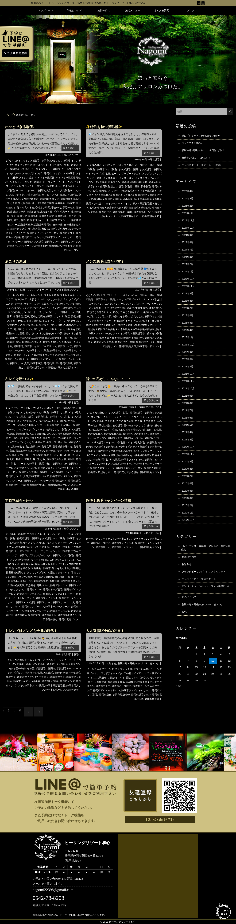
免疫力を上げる (68, 194)
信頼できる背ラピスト (99, 312)
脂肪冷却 (54, 581)
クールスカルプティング (100, 669)
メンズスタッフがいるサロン (145, 303)
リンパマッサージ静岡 (54, 312)
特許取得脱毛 (95, 434)
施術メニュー (132, 10)
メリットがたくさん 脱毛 (52, 429)
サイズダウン (30, 542)
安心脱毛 (117, 425)
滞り (28, 333)
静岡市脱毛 (105, 212)
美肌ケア (22, 216)
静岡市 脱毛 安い (40, 463)
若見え (28, 459)
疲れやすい (38, 333)
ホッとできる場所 (65, 186)
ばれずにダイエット (17, 160)
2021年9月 (187, 395)
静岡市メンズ (67, 681)
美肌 (12, 450)
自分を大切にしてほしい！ (196, 157)
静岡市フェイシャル (33, 237)
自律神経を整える (32, 342)
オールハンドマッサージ (56, 534)
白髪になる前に (121, 316)
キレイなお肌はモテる (19, 660)
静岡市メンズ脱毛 (33, 241)
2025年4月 (187, 198)
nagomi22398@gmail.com (53, 889)
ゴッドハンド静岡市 (64, 173)
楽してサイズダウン (38, 572)
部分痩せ (30, 585)
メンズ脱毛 (101, 182)
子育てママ (48, 320)
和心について (74, 10)
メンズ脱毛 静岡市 (44, 664)
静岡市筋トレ (49, 615)
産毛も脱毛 (155, 182)
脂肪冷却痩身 (25, 224)
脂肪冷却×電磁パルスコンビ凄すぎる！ (203, 150)
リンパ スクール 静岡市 (30, 190)
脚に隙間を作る (116, 681)
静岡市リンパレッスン (37, 611)
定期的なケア (14, 325)
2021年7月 (187, 410)
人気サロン (53, 190)
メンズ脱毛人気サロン (68, 664)
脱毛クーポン (51, 455)
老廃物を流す (46, 216)
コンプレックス (99, 417)
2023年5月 (187, 322)
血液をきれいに (51, 342)
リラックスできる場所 (36, 303)
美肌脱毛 (33, 216)
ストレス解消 (51, 295)
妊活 (67, 316)
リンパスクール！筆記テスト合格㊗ (201, 165)
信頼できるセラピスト (53, 564)
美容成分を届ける (62, 446)
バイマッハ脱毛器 (45, 177)
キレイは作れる (41, 421)
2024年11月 (188, 220)
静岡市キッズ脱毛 (27, 467)
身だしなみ (137, 316)
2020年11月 (188, 454)
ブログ (190, 10)
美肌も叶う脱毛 (24, 450)
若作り (19, 459)
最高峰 (125, 182)
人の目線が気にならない (42, 433)
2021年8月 (187, 403)
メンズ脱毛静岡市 (20, 559)
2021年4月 (187, 432)
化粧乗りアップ (51, 438)
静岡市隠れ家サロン (148, 346)
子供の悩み (105, 425)
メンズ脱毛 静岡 (21, 664)
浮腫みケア (12, 333)
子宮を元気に (17, 320)
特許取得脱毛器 (139, 182)
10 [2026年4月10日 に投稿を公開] (212, 660)
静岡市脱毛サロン (131, 216)
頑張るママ (72, 367)
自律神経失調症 (18, 228)
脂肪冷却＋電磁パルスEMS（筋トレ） (138, 663)
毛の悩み (97, 429)
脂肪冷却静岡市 (42, 224)
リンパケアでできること (35, 307)
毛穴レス (51, 442)
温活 (22, 333)
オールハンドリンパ (18, 295)
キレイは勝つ (58, 421)
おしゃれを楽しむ (97, 412)
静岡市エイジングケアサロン (43, 233)
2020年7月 (187, 476)
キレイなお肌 (24, 421)
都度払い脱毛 (49, 228)
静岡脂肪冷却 (152, 699)
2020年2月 (187, 505)
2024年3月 (187, 257)
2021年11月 (188, 381)
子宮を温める (33, 320)
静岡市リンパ (52, 241)
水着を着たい (133, 429)
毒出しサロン (25, 329)
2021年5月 (187, 425)
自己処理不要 (67, 455)
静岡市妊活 (41, 245)
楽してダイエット (60, 572)
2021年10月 (188, 388)
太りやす (59, 316)
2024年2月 (187, 264)
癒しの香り (61, 576)
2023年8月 (187, 300)
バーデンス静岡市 (39, 546)
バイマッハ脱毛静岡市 (68, 177)
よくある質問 (161, 10)
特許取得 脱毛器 (151, 429)
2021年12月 (188, 373)
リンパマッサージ (31, 312)
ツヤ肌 (71, 421)
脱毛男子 (11, 677)
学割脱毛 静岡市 (65, 203)
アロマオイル (34, 534)
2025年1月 (187, 213)
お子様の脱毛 (94, 165)
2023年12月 (188, 278)
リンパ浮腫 (74, 312)
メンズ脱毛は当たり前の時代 (118, 307)
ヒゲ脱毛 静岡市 (70, 425)
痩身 (13, 216)
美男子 (58, 672)
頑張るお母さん (56, 367)
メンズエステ (110, 178)
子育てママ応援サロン (68, 320)
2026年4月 (187, 191)
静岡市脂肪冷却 (121, 694)
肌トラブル (18, 455)
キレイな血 (36, 295)
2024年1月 (187, 271)
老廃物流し (61, 216)
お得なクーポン (52, 408)
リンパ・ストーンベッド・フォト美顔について (53, 289)
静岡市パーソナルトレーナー (59, 593)
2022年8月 (187, 352)
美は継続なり (33, 446)
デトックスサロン (67, 542)
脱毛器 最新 (132, 186)
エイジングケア (23, 165)
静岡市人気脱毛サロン (100, 472)
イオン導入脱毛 (125, 165)
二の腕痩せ (100, 677)
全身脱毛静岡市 (29, 199)
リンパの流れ (13, 307)
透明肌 (71, 459)
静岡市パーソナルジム (29, 593)
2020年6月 (187, 483)
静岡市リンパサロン (69, 354)
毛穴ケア (65, 211)
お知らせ (148, 533)
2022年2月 (187, 366)
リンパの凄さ (57, 303)
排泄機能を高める (16, 572)
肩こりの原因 (15, 261)
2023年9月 (187, 293)
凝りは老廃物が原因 (43, 203)
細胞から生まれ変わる (22, 337)
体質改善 (18, 316)
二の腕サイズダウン (135, 673)
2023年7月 (187, 308)
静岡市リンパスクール (17, 359)
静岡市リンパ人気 (19, 363)
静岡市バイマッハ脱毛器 (26, 681)
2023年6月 (187, 315)
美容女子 (46, 446)
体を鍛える (27, 564)
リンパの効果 (73, 303)
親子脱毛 (146, 186)
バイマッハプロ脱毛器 (98, 173)
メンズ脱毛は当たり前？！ (107, 261)
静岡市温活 (55, 245)
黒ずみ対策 (72, 489)
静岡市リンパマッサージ (20, 245)
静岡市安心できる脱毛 (126, 472)
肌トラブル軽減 (34, 455)
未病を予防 (19, 211)
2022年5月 (187, 359)
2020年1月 (187, 512)
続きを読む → (70, 148)
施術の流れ (104, 10)
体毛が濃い (155, 307)
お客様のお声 (145, 407)
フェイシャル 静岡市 (57, 551)
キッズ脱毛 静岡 (128, 169)
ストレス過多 (26, 177)
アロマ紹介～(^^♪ (19, 500)
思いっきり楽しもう (135, 425)
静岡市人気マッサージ (102, 468)
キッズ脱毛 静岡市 (150, 169)
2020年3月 (187, 498)
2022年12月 (188, 344)
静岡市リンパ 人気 (25, 354)
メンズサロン (126, 178)
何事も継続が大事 (67, 433)
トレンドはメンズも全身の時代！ (31, 631)
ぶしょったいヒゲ (124, 295)
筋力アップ (74, 576)
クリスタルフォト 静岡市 (45, 169)
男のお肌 (106, 316)
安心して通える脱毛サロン (127, 312)
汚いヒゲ (95, 316)
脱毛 (156, 159)
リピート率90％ (39, 559)
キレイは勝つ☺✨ (19, 379)
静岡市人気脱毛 (152, 468)
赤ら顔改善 (34, 228)
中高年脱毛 (141, 307)
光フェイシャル (50, 194)
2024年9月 (187, 235)
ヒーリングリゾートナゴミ (57, 182)
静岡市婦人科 (51, 363)
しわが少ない (30, 412)
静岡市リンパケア (70, 241)
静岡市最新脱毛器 (55, 685)
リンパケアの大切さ (61, 307)
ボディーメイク (113, 673)
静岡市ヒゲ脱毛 (50, 681)
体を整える (13, 564)
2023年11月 (188, 286)
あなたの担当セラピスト (99, 295)
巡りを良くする (25, 207)
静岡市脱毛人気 (150, 216)
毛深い (147, 312)
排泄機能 (75, 568)
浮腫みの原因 (57, 329)
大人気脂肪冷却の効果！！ (107, 631)
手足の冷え (69, 207)
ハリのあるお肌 (25, 425)
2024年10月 (188, 227)
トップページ (45, 10)
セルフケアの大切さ (26, 299)
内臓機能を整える (49, 199)
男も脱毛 (62, 442)
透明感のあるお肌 (56, 459)
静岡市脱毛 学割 (122, 212)
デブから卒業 (141, 669)
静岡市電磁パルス (69, 619)
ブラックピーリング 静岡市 (38, 186)
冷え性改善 (24, 203)
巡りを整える (30, 325)
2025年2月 (187, 205)
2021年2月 (187, 439)
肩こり (68, 337)
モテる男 (110, 421)
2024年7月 (187, 249)
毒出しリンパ (41, 329)
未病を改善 (33, 211)
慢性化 (61, 325)
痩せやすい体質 (54, 333)
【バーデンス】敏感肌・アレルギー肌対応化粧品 (205, 548)
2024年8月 (187, 242)
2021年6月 (187, 417)
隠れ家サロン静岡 (67, 228)
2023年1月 (187, 337)
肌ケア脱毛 (117, 186)
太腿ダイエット (116, 677)
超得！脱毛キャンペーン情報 (108, 500)
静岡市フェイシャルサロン (60, 237)
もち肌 (63, 412)
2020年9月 (187, 461)
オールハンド (40, 165)
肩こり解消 (19, 220)
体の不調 (19, 194)
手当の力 (56, 207)
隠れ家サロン (141, 434)
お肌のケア (109, 165)
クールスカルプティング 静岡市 (33, 173)
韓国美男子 (72, 689)
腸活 (18, 342)
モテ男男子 (149, 421)
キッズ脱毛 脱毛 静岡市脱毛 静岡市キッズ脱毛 (42, 416)
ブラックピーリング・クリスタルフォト (204, 571)
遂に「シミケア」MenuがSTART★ (201, 135)
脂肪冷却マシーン (60, 220)
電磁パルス (43, 585)
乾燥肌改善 (22, 433)
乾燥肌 (11, 433)
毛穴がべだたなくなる (22, 442)
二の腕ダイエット (59, 559)
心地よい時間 (42, 207)
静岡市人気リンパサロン (129, 468)
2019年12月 (188, 520)
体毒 (9, 316)
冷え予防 (12, 203)
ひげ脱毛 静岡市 (39, 160)
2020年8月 (187, 468)
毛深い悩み (118, 429)
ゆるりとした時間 (60, 160)
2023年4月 (187, 330)
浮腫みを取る (73, 329)
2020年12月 (188, 446)
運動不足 (18, 346)
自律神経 (58, 224)
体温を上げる (33, 194)
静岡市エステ (67, 233)
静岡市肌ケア (59, 480)
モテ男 (138, 421)
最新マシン (114, 182)
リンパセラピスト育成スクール (199, 579)
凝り (26, 316)
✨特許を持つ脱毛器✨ (104, 127)
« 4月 (178, 685)
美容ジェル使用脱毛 (99, 186)
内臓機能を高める (70, 199)
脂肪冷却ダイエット (38, 220)
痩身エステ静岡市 (43, 576)
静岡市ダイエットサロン (106, 690)
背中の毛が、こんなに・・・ (108, 379)
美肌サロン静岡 (54, 450)
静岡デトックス (58, 585)
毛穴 (56, 211)
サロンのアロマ (47, 542)
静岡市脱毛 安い (143, 212)
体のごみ (75, 559)
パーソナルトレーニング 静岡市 (23, 182)
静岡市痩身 (69, 245)
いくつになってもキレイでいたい (24, 408)
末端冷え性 (46, 211)
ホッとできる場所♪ (20, 127)
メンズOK (147, 173)
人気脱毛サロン (68, 190)
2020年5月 (187, 490)
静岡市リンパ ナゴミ (68, 472)
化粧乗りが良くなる (31, 438)
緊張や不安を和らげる (20, 581)
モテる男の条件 (124, 421)
